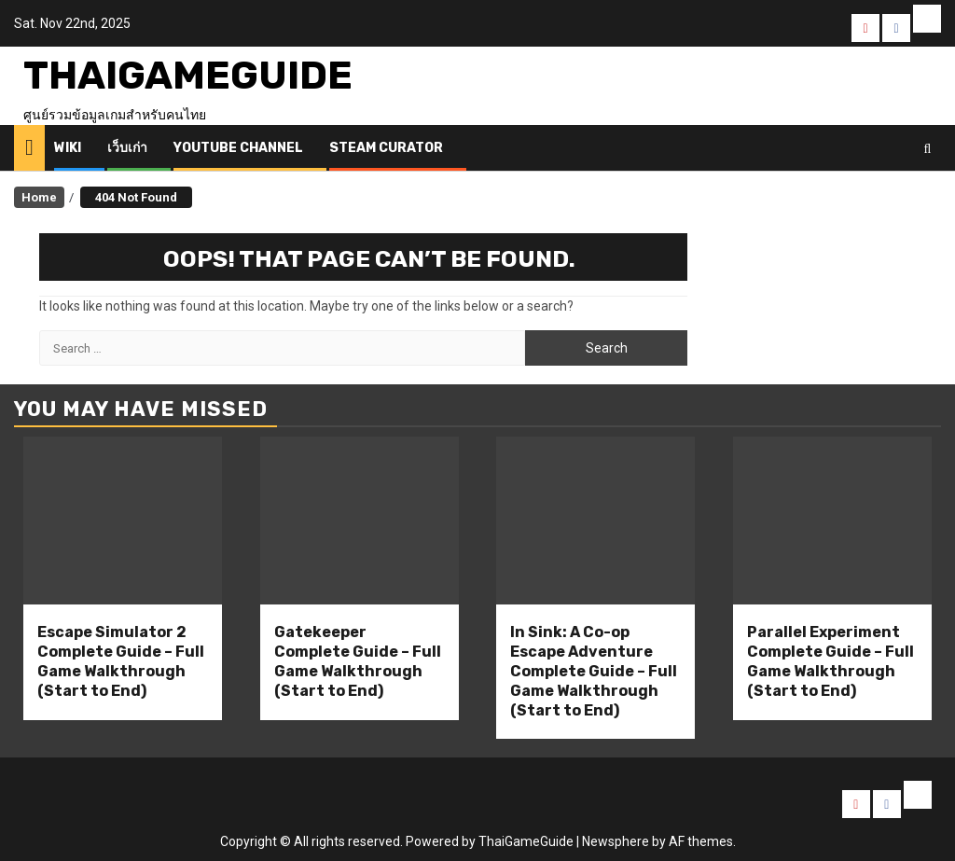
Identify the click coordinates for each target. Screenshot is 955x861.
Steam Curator (386, 148)
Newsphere (615, 841)
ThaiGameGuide (188, 75)
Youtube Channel (238, 148)
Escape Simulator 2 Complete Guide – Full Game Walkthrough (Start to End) (120, 661)
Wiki (67, 148)
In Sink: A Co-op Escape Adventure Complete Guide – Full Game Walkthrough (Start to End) (593, 670)
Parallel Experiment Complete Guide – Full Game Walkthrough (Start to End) (830, 661)
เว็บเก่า (127, 148)
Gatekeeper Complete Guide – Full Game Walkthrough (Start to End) (357, 661)
